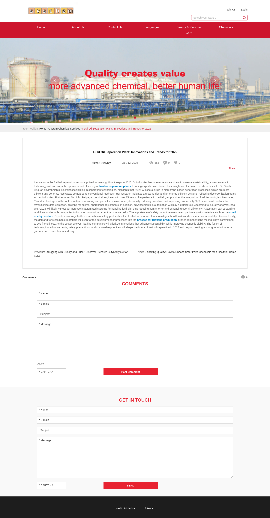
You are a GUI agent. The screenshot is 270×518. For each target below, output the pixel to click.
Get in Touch (135, 400)
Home (41, 27)
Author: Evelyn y (101, 162)
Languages (152, 27)
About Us (78, 27)
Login (244, 9)
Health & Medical (125, 508)
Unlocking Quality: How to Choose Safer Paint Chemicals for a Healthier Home (190, 251)
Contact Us (115, 27)
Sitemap (149, 508)
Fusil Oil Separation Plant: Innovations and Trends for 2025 (116, 128)
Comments (135, 283)
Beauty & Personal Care (189, 30)
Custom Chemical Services (64, 128)
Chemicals (226, 27)
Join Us (231, 9)
